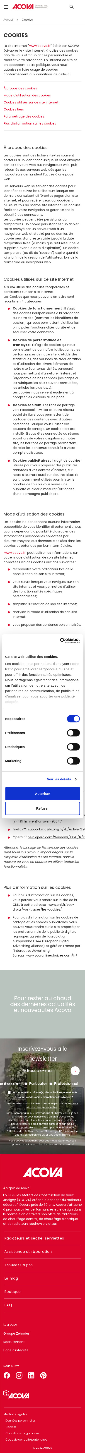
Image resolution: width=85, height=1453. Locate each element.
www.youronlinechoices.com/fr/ (51, 955)
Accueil (8, 20)
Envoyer (75, 1070)
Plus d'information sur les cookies (30, 123)
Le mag (11, 1278)
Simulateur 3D (16, 1394)
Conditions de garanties (22, 1433)
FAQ (8, 1305)
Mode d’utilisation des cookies (27, 95)
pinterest (43, 1374)
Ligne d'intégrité (16, 1350)
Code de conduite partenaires (26, 1439)
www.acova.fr (40, 45)
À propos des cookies (20, 88)
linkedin (31, 1374)
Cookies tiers (14, 109)
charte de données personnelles (52, 1105)
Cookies (11, 1427)
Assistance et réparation (28, 1251)
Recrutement (14, 1342)
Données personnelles (20, 1420)
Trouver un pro (18, 1265)
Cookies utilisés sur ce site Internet (31, 102)
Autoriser (42, 794)
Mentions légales (15, 1414)
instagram (19, 1374)
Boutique (12, 1291)
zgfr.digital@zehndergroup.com (27, 1127)
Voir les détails (59, 779)
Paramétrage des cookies (24, 116)
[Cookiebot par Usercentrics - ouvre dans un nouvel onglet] (60, 641)
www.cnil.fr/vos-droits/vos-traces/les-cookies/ (43, 907)
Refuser (42, 808)
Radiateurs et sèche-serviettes (34, 1238)
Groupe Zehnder (16, 1333)
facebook (6, 1374)
